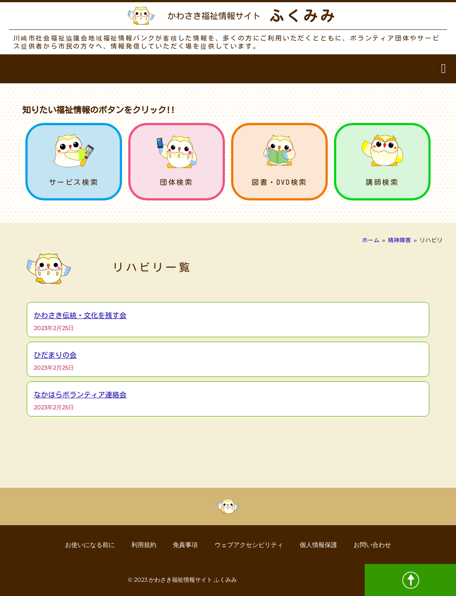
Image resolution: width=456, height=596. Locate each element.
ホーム (370, 240)
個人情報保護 (320, 544)
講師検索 (382, 182)
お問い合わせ (375, 544)
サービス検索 (74, 182)
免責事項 (184, 544)
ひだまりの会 (55, 355)
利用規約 (142, 544)
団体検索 (176, 182)
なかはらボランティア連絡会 (80, 394)
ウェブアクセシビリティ (249, 544)
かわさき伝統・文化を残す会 (80, 315)
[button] (443, 69)
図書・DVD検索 (279, 182)
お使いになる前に (87, 544)
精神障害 (399, 240)
